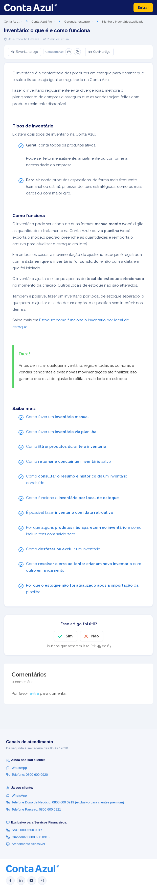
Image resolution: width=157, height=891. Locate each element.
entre (34, 693)
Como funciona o (72, 498)
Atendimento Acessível (25, 844)
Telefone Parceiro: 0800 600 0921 (33, 809)
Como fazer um (57, 417)
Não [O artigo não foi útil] (95, 636)
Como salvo (68, 461)
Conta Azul (11, 21)
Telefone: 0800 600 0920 (27, 775)
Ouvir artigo (99, 52)
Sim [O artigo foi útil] (69, 636)
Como (66, 446)
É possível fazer (69, 512)
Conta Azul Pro (42, 21)
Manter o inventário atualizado (122, 21)
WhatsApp (16, 768)
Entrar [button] (143, 7)
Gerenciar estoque (77, 21)
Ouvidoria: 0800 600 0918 (28, 837)
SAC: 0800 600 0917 (24, 830)
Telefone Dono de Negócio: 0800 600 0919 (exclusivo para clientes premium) (65, 802)
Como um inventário (63, 549)
